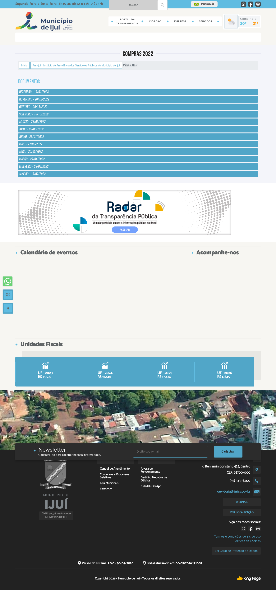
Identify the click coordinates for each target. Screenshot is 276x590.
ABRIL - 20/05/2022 (31, 152)
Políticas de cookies (247, 541)
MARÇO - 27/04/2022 (32, 159)
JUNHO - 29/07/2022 (31, 137)
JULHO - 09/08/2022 (31, 129)
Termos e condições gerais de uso (237, 536)
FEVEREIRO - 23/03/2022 (33, 166)
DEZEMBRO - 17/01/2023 (34, 92)
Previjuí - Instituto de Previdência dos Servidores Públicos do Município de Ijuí (76, 65)
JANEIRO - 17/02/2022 (32, 174)
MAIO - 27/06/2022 (30, 144)
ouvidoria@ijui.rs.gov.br (233, 491)
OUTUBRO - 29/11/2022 (33, 107)
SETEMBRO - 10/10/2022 (33, 114)
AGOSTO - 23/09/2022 (32, 122)
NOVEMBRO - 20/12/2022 (34, 99)
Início (24, 65)
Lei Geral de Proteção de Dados (236, 551)
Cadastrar (228, 451)
